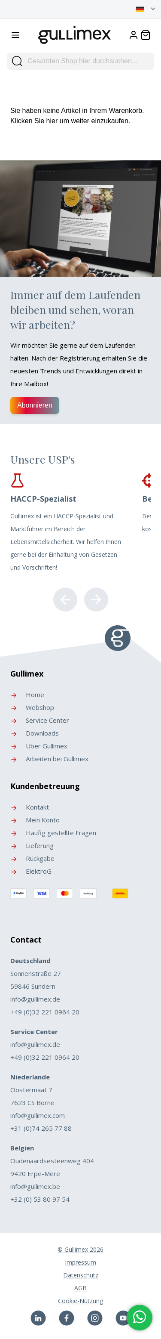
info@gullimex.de (35, 999)
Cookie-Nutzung (80, 1301)
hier (52, 120)
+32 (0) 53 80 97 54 (40, 1199)
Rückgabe (32, 858)
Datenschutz (80, 1275)
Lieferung (32, 845)
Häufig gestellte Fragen (53, 832)
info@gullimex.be (35, 1186)
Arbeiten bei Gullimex (49, 758)
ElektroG (31, 871)
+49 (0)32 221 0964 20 (44, 1012)
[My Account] (133, 35)
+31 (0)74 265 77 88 (41, 1128)
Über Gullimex (38, 746)
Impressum (80, 1262)
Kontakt (29, 807)
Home (27, 694)
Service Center (39, 720)
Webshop (32, 707)
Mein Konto (35, 820)
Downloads (34, 733)
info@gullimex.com (37, 1115)
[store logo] (74, 33)
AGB (80, 1288)
